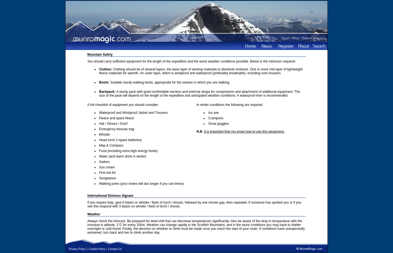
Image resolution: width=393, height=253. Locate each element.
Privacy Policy (77, 249)
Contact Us (114, 249)
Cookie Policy (97, 249)
